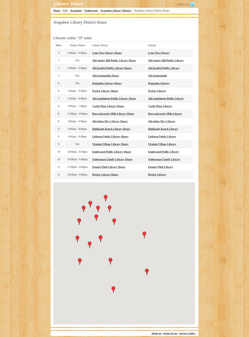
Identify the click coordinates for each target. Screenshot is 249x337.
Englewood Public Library (163, 151)
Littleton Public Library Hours (110, 136)
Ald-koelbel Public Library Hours (112, 68)
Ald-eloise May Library (161, 121)
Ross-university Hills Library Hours (113, 113)
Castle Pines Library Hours (108, 106)
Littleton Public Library (162, 136)
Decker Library (157, 174)
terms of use (170, 333)
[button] (124, 249)
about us (156, 333)
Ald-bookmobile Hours (105, 75)
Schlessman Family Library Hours (112, 159)
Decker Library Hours (105, 174)
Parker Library (157, 91)
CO (65, 10)
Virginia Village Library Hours (110, 144)
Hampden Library (158, 83)
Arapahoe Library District (115, 10)
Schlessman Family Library (164, 159)
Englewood (91, 10)
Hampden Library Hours (107, 83)
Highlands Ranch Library (163, 129)
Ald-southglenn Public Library (166, 98)
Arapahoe (76, 10)
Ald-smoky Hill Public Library (166, 60)
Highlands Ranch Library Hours (111, 129)
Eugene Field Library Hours (108, 167)
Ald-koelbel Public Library (164, 68)
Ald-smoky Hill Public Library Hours (114, 60)
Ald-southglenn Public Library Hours (114, 98)
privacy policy (187, 333)
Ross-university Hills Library (165, 113)
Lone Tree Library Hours (107, 52)
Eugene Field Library (160, 167)
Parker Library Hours (105, 91)
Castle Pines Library (160, 106)
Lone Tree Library (159, 52)
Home (56, 10)
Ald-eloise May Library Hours (110, 121)
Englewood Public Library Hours (111, 151)
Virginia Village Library (162, 144)
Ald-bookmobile (157, 75)
